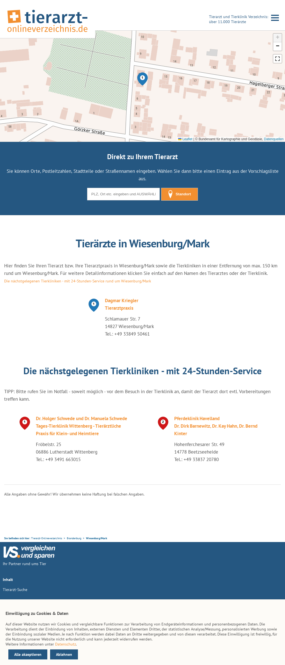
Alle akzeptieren (27, 654)
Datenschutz (65, 644)
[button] (142, 79)
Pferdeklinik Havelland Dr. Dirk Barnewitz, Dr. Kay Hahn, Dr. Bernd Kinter (215, 426)
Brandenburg (74, 538)
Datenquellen (274, 139)
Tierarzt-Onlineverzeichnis (46, 538)
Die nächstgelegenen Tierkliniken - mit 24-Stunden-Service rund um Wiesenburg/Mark (77, 281)
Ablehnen (64, 654)
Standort (179, 194)
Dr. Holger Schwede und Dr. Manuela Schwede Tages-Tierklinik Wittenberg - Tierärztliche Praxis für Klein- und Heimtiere (81, 426)
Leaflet (185, 139)
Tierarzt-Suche (15, 589)
